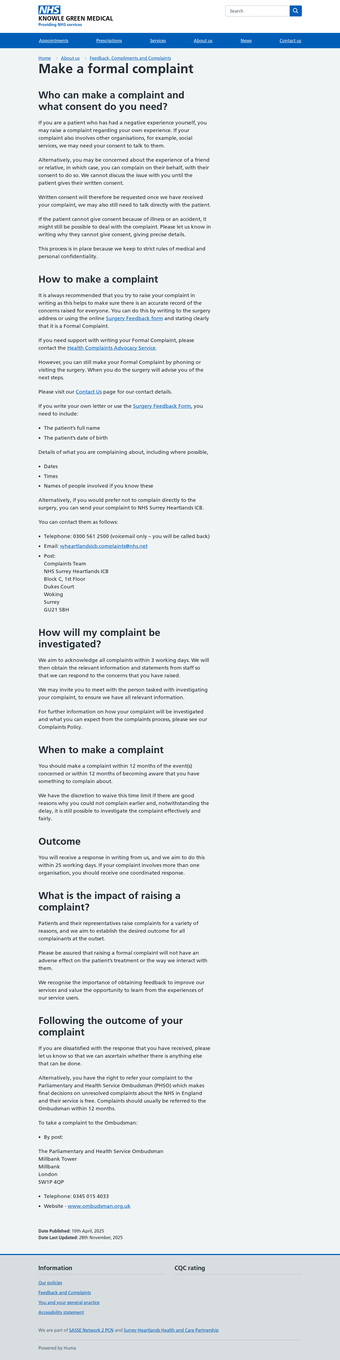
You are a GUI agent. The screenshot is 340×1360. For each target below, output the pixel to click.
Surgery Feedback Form (162, 406)
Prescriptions (109, 40)
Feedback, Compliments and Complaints (130, 58)
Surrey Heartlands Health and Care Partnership (171, 1330)
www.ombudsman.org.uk (99, 1206)
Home (44, 58)
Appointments (53, 40)
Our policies (50, 1282)
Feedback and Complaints (64, 1292)
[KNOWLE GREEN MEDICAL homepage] (75, 16)
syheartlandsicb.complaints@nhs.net (104, 546)
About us (203, 40)
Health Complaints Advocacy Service (111, 348)
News (246, 40)
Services (158, 40)
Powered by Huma (57, 1348)
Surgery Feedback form (134, 318)
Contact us (290, 40)
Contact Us (89, 392)
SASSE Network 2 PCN (91, 1330)
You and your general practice (69, 1302)
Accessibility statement (61, 1312)
